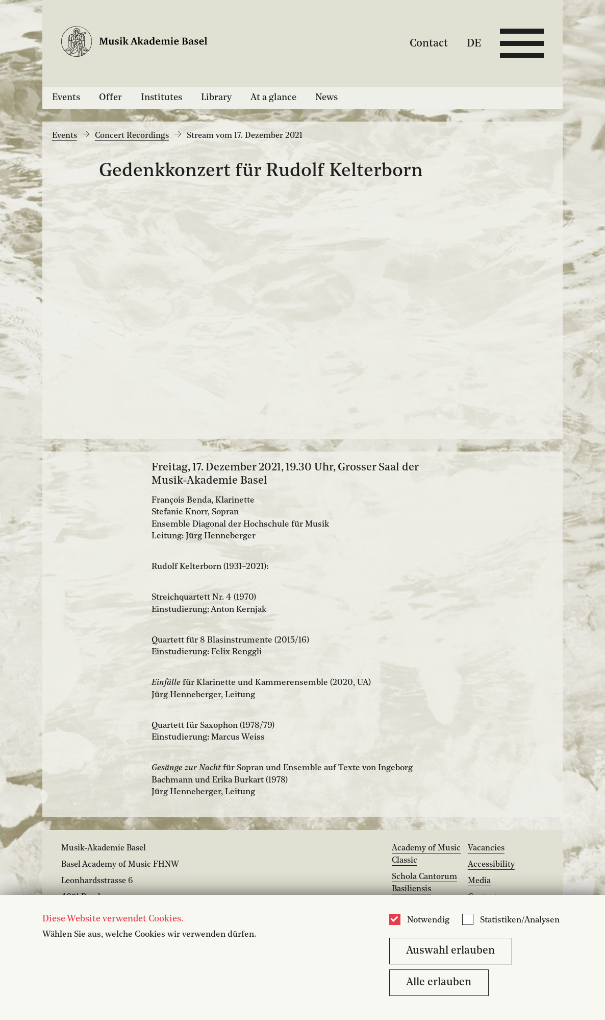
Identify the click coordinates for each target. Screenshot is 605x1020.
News (326, 97)
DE (474, 43)
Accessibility (491, 865)
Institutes (161, 97)
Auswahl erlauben (450, 950)
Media (479, 881)
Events (66, 97)
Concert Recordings (132, 136)
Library (216, 97)
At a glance (273, 97)
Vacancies (486, 848)
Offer (110, 97)
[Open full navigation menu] (522, 43)
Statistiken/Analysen (520, 920)
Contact (429, 43)
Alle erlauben (438, 982)
